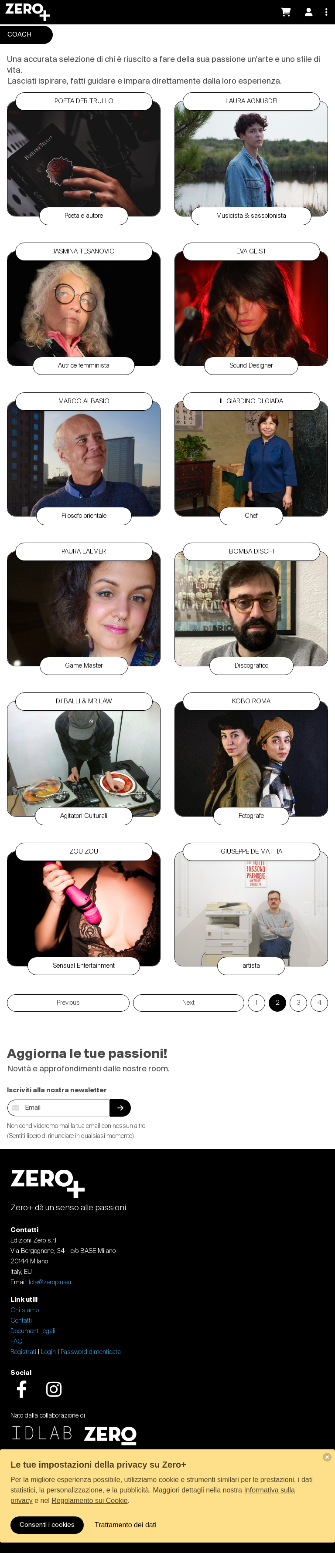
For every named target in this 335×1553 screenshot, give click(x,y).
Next (188, 1002)
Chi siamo (24, 1310)
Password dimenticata (91, 1352)
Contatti (21, 1320)
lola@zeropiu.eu (50, 1282)
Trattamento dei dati (126, 1525)
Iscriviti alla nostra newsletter (57, 1090)
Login (48, 1352)
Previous (68, 1002)
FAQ (16, 1341)
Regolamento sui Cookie (89, 1500)
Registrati (23, 1352)
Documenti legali (32, 1331)
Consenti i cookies (47, 1525)
